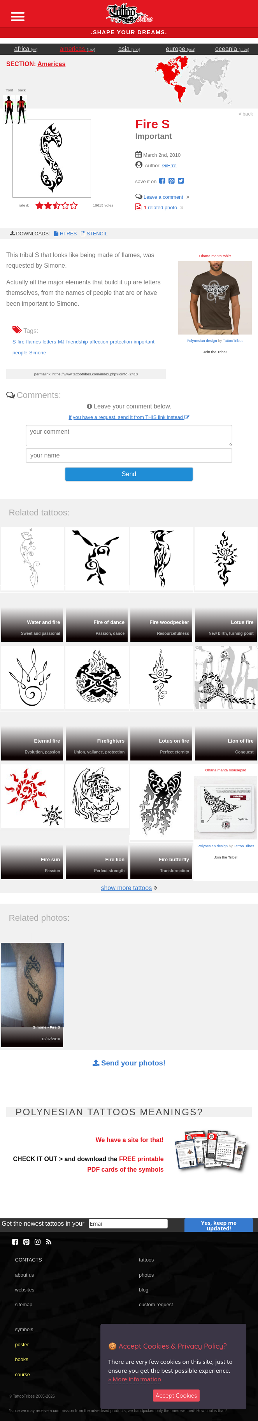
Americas (51, 64)
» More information (134, 1379)
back (246, 114)
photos (146, 1275)
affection (99, 342)
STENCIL (93, 234)
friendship (77, 342)
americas (77, 49)
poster (22, 1344)
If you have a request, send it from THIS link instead (128, 417)
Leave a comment (159, 197)
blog (143, 1290)
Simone (37, 353)
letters (49, 342)
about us (24, 1275)
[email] (128, 1223)
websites (24, 1290)
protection (121, 342)
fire (21, 342)
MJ (61, 342)
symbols (24, 1329)
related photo (156, 207)
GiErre (169, 165)
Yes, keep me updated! (219, 1225)
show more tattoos (126, 888)
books (21, 1359)
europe (180, 49)
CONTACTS (28, 1260)
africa (26, 49)
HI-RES (65, 234)
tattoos (146, 1260)
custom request (156, 1304)
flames (33, 342)
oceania (232, 49)
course (22, 1374)
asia (129, 49)
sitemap (23, 1304)
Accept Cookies (176, 1395)
